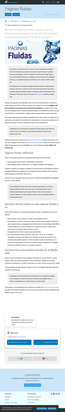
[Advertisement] (32, 305)
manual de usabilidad (35, 142)
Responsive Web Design (51, 287)
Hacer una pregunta (33, 399)
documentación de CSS (35, 140)
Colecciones (30, 402)
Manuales (14, 21)
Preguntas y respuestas (34, 397)
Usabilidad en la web (28, 21)
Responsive (39, 94)
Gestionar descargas (11, 402)
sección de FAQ (33, 381)
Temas (7, 399)
